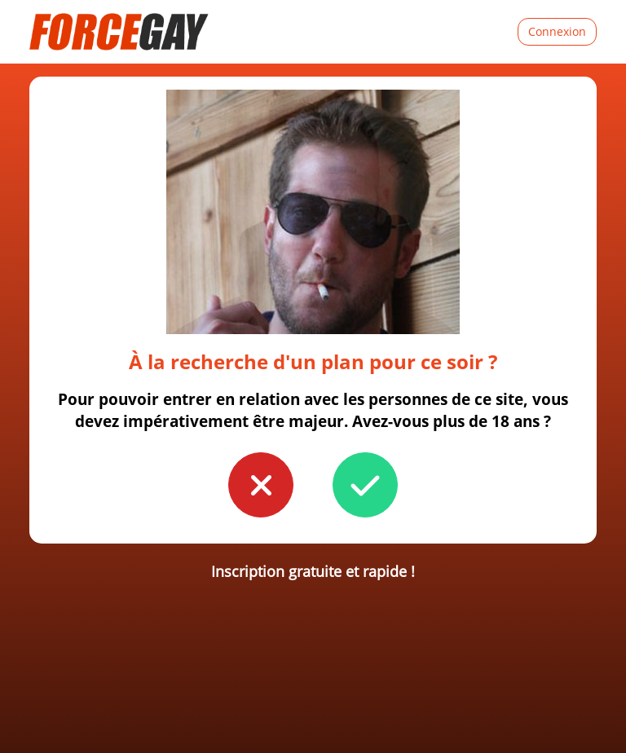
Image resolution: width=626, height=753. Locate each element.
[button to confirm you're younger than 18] (260, 484)
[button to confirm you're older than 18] (365, 484)
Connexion (557, 31)
